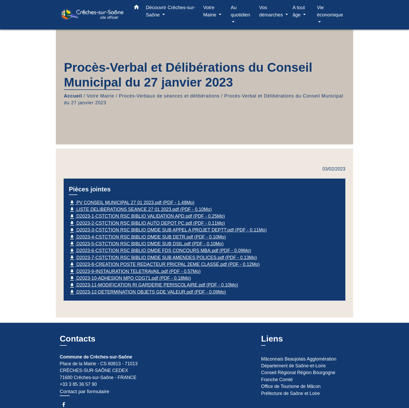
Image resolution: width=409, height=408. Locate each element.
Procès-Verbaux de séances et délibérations (169, 96)
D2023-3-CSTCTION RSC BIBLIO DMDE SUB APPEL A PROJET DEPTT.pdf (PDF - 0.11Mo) (168, 230)
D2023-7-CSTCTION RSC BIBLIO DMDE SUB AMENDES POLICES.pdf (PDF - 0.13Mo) (163, 258)
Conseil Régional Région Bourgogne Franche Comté (298, 376)
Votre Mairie (100, 96)
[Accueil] (92, 15)
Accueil (73, 96)
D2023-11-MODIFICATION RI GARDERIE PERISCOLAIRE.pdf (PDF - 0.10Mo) (153, 285)
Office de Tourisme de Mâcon (291, 386)
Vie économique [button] (330, 11)
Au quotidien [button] (240, 11)
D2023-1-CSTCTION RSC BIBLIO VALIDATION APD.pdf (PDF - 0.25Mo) (147, 217)
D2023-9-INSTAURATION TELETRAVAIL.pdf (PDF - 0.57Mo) (135, 272)
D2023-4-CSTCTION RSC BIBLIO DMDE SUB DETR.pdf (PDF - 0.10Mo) (147, 237)
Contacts (77, 338)
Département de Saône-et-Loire (293, 365)
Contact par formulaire (84, 391)
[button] (136, 8)
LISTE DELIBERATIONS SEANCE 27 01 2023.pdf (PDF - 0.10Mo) (140, 209)
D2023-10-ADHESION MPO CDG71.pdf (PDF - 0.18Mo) (130, 278)
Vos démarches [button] (271, 11)
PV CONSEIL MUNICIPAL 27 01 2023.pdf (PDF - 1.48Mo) (131, 203)
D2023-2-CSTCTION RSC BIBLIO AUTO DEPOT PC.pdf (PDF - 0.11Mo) (147, 223)
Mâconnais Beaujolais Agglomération (298, 359)
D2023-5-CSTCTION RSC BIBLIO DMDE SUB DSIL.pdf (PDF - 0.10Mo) (146, 244)
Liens (272, 338)
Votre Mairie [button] (210, 11)
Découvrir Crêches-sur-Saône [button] (170, 11)
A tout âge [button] (299, 11)
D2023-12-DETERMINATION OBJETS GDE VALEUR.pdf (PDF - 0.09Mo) (147, 292)
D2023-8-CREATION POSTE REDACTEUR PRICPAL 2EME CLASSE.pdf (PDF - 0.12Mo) (164, 265)
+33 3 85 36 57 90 (78, 384)
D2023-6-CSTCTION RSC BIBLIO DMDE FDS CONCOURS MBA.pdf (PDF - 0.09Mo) (160, 251)
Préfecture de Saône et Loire (290, 393)
